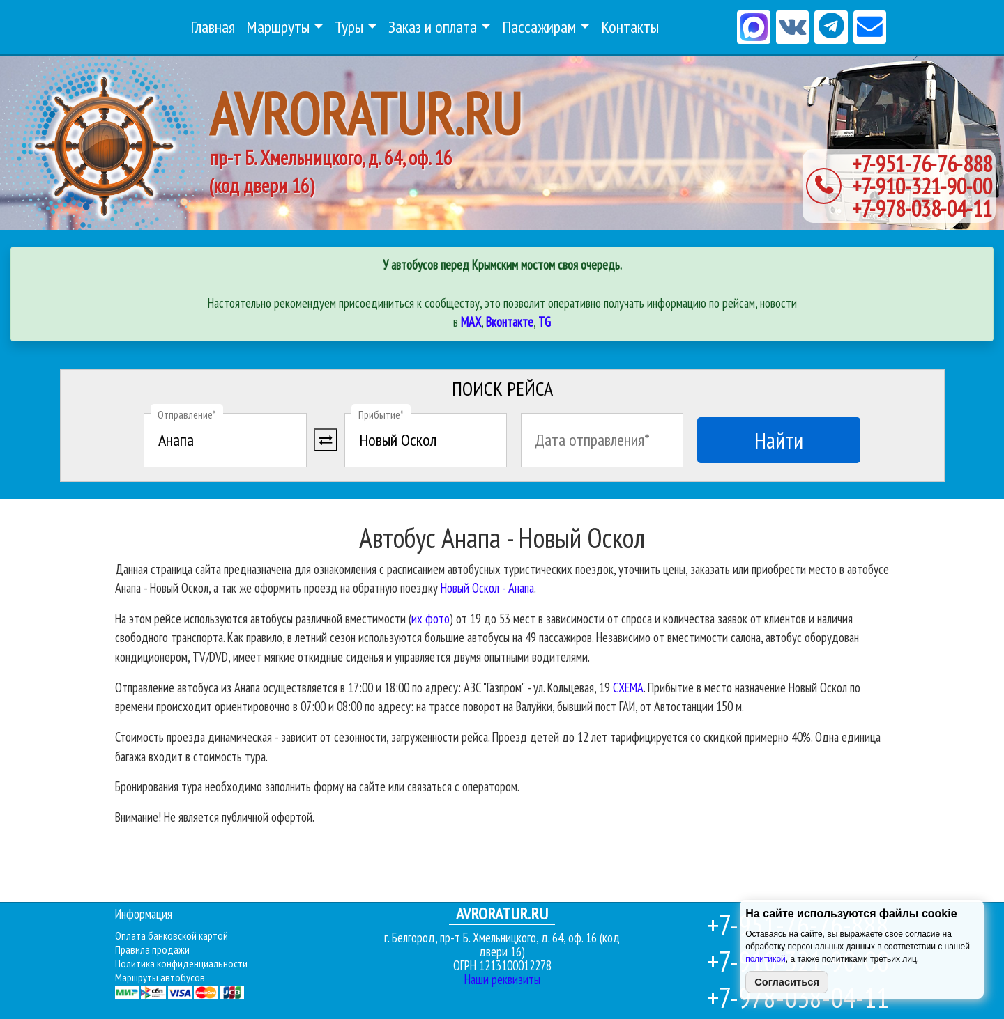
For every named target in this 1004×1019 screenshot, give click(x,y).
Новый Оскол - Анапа (487, 587)
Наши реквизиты (502, 979)
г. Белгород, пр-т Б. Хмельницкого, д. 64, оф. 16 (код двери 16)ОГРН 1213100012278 (502, 940)
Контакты (630, 27)
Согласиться (786, 982)
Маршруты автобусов (160, 977)
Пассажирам (539, 27)
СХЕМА (628, 687)
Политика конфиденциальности (181, 963)
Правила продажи (152, 949)
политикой (765, 959)
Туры (349, 27)
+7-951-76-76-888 (922, 163)
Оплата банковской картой (171, 935)
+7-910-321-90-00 (922, 186)
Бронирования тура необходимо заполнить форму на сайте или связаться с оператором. (317, 786)
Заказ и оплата (432, 27)
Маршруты (278, 27)
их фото (430, 618)
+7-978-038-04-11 (922, 208)
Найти (778, 440)
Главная (212, 27)
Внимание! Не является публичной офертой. (214, 817)
